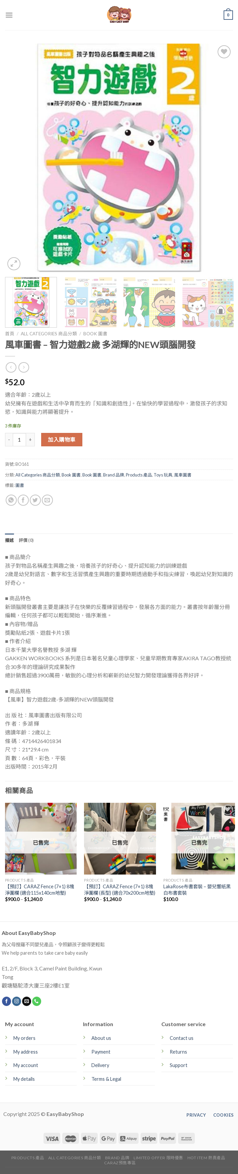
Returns (178, 1052)
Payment (100, 1052)
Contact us (181, 1038)
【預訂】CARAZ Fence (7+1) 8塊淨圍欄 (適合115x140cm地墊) (39, 890)
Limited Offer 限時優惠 (158, 1157)
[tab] (9, 540)
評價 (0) (26, 540)
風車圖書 (182, 475)
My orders (24, 1038)
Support (178, 1065)
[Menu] (9, 15)
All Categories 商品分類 (49, 333)
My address (25, 1052)
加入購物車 (61, 439)
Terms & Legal (106, 1079)
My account (25, 1065)
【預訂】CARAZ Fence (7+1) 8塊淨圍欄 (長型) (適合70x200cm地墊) (119, 890)
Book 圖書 (95, 333)
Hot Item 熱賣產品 (206, 1157)
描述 (9, 540)
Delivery (100, 1065)
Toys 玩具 (163, 475)
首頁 (9, 333)
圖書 (19, 485)
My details (24, 1079)
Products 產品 (139, 475)
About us (101, 1038)
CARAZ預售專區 (120, 1162)
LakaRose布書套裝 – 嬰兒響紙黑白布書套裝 (197, 890)
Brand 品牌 (113, 475)
